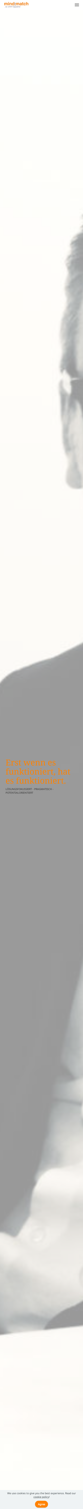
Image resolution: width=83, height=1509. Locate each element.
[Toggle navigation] (77, 4)
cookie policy (41, 1496)
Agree (41, 1504)
